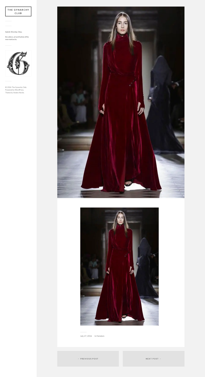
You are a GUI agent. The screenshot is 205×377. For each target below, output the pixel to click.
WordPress (19, 90)
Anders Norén (18, 93)
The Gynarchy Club (18, 11)
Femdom (100, 336)
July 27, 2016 (86, 336)
